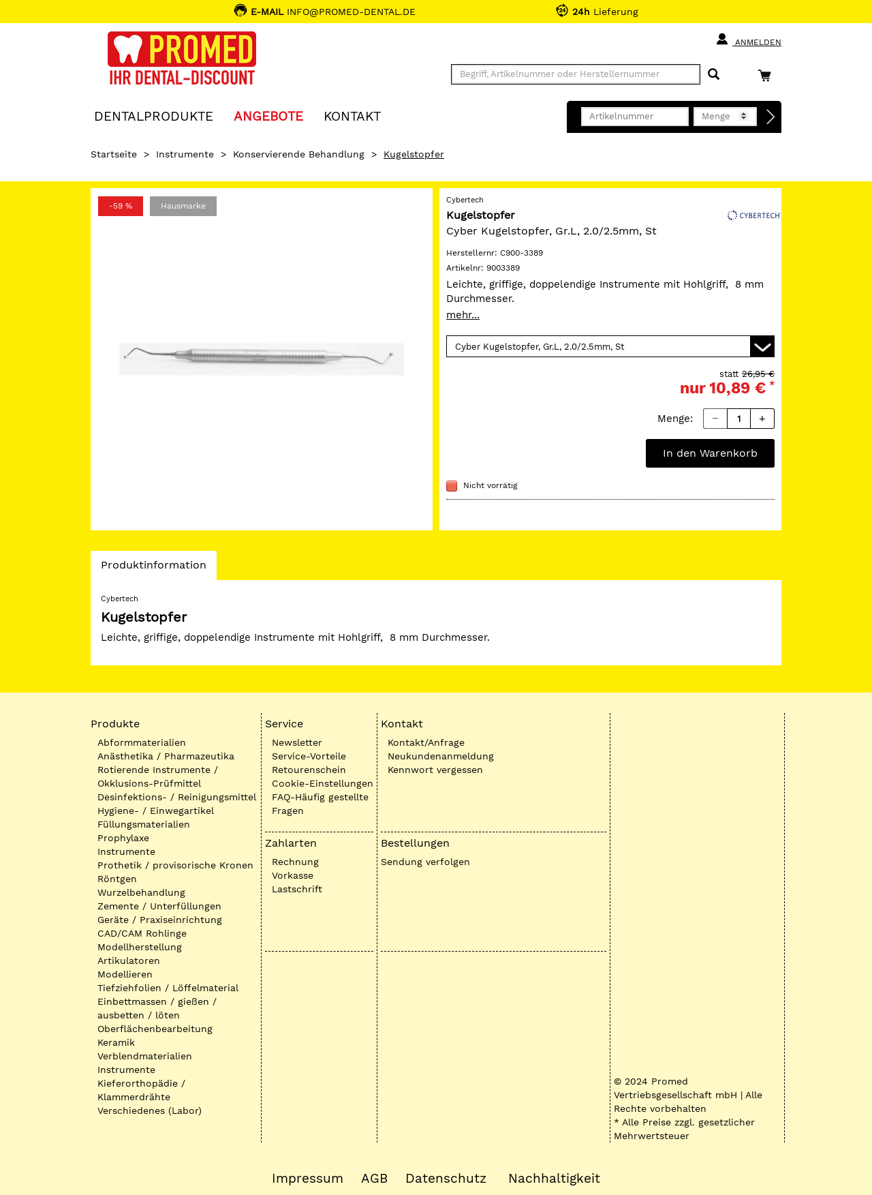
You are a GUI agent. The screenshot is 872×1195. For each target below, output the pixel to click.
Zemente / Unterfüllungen (159, 906)
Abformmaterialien (141, 742)
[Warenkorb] (768, 75)
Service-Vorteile (309, 756)
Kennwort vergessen (435, 769)
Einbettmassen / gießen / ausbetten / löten (157, 1008)
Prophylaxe (123, 837)
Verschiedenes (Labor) (149, 1110)
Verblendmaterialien (144, 1055)
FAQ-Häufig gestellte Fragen (320, 803)
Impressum (307, 1178)
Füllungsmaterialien (143, 824)
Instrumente (185, 154)
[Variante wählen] (610, 346)
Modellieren (125, 974)
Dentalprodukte (153, 115)
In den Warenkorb (710, 453)
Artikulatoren (128, 960)
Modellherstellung (139, 946)
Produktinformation (153, 568)
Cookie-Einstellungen (322, 783)
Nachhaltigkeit (554, 1178)
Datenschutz (445, 1178)
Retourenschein (309, 769)
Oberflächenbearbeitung (155, 1028)
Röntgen (117, 878)
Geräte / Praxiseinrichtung (159, 919)
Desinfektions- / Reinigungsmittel (176, 796)
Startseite (114, 154)
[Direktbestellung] (771, 117)
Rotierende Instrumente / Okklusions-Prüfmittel (157, 776)
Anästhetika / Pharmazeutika (165, 756)
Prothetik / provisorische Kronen (175, 865)
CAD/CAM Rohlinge (142, 933)
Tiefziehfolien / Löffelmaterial (167, 987)
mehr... (463, 315)
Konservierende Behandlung (298, 154)
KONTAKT (352, 115)
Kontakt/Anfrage (426, 742)
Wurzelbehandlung (141, 892)
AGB (374, 1178)
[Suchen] (713, 74)
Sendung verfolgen (425, 861)
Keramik (116, 1042)
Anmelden (748, 39)
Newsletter (297, 742)
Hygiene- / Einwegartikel (155, 810)
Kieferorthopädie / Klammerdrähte (141, 1090)
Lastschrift (297, 888)
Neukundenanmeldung (441, 756)
